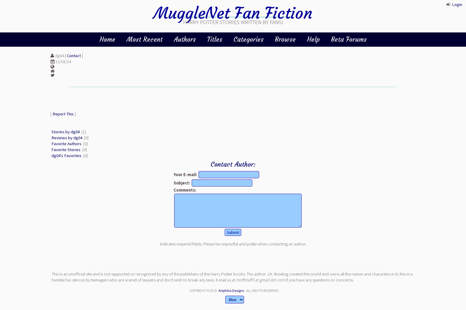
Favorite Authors (66, 143)
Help (313, 39)
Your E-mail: (185, 174)
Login (457, 4)
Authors (185, 39)
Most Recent (145, 39)
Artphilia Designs (231, 290)
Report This (63, 114)
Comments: (185, 190)
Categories (249, 39)
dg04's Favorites (66, 155)
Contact (74, 55)
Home (107, 39)
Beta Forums (349, 39)
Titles (214, 39)
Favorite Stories (66, 149)
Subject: (182, 183)
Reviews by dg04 (66, 137)
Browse (285, 39)
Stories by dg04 (65, 131)
